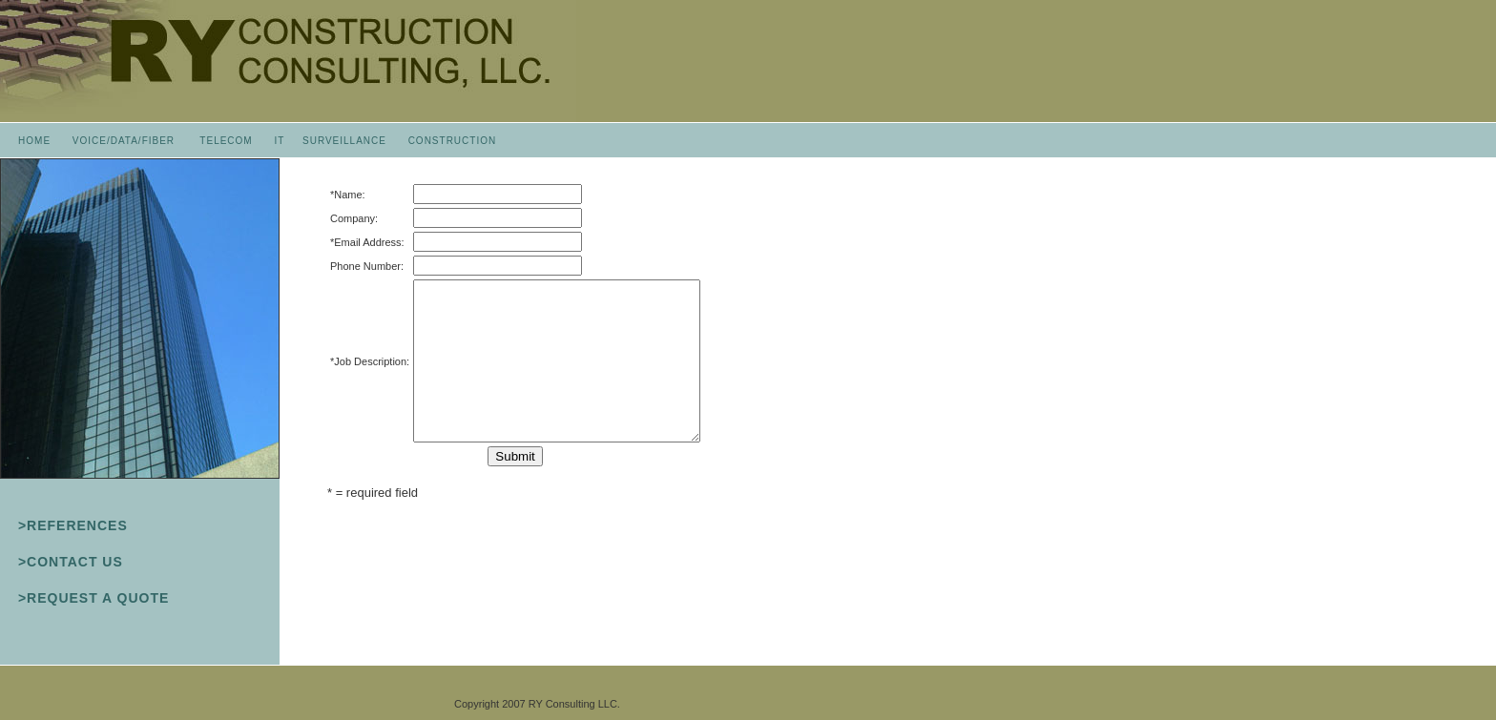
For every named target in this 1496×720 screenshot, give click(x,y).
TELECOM (225, 140)
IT (279, 140)
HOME (34, 140)
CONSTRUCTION (452, 140)
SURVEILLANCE (344, 140)
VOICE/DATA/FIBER (124, 140)
